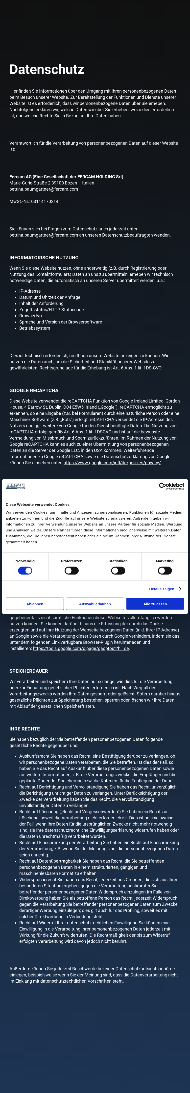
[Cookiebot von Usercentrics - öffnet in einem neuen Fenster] (162, 486)
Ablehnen (34, 604)
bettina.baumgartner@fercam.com (43, 189)
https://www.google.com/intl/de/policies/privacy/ (112, 462)
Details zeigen (161, 589)
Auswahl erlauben (95, 604)
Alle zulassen (155, 604)
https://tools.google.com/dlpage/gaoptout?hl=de (81, 648)
